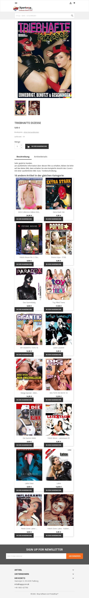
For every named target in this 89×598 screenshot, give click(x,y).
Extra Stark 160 (58, 212)
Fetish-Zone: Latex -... (29, 528)
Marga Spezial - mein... (29, 393)
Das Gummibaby (29, 302)
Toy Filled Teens (58, 302)
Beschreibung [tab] (23, 156)
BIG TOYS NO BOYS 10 (59, 393)
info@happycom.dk (21, 584)
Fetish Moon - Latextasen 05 (59, 438)
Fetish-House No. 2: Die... (29, 257)
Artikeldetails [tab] (40, 156)
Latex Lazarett (58, 348)
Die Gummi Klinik (29, 438)
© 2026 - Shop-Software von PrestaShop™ (44, 594)
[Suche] (44, 15)
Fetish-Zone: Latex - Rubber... (59, 528)
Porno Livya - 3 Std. (58, 257)
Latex (59, 483)
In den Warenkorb (37, 146)
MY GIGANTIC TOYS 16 (29, 348)
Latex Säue (29, 483)
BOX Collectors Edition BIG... (29, 212)
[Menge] (17, 146)
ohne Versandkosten (31, 132)
